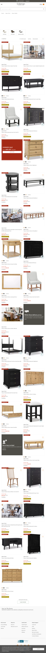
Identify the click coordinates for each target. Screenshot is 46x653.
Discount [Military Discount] (25, 628)
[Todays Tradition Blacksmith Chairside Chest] (12, 393)
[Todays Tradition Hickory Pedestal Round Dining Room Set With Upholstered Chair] (12, 525)
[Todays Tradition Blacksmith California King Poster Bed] (12, 362)
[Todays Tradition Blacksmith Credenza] (34, 527)
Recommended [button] (35, 41)
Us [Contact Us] (34, 627)
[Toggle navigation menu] (1, 4)
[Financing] (23, 630)
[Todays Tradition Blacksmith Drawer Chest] (34, 494)
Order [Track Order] (3, 628)
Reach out (4, 451)
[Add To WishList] (21, 46)
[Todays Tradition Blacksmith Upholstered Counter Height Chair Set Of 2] (34, 427)
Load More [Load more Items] (23, 604)
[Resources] (23, 632)
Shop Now (12, 154)
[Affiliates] (23, 634)
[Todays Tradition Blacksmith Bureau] (34, 263)
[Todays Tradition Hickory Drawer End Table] (12, 265)
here (8, 651)
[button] (40, 4)
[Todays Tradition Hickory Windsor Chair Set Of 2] (12, 492)
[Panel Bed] (4, 35)
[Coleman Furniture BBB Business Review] (23, 644)
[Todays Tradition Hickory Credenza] (34, 395)
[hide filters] (4, 41)
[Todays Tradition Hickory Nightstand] (34, 166)
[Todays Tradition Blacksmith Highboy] (34, 559)
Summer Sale (4, 70)
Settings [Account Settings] (4, 627)
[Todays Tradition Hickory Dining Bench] (34, 231)
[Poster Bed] (12, 35)
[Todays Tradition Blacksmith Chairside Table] (12, 197)
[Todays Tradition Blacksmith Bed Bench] (34, 199)
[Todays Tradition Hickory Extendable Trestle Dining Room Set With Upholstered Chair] (12, 230)
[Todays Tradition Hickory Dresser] (12, 592)
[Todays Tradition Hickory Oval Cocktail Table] (34, 461)
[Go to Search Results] (44, 9)
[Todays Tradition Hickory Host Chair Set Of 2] (34, 297)
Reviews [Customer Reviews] (35, 638)
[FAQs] (33, 628)
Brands (3, 13)
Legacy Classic (7, 13)
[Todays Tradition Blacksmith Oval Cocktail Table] (34, 100)
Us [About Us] (12, 627)
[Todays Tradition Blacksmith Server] (12, 100)
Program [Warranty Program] (35, 634)
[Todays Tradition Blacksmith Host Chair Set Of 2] (12, 133)
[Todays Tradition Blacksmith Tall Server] (34, 131)
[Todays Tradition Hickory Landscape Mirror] (12, 297)
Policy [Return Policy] (34, 632)
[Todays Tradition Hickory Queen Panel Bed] (12, 428)
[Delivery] (33, 630)
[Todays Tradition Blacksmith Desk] (12, 559)
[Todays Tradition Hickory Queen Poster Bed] (12, 66)
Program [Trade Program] (24, 627)
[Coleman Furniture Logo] (21, 4)
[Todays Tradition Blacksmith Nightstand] (34, 362)
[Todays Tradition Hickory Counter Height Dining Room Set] (34, 66)
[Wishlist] (2, 630)
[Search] (23, 9)
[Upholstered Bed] (20, 35)
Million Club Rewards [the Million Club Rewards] (36, 636)
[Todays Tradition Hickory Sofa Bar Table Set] (12, 329)
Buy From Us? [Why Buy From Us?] (14, 628)
